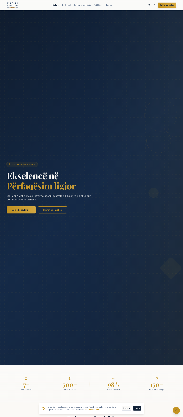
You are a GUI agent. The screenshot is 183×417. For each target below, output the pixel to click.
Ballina (55, 5)
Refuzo (126, 408)
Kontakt (109, 5)
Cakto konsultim (167, 5)
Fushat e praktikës (82, 5)
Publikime (98, 5)
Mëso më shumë (92, 409)
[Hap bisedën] (176, 410)
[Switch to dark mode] (154, 5)
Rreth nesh (66, 5)
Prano (137, 408)
